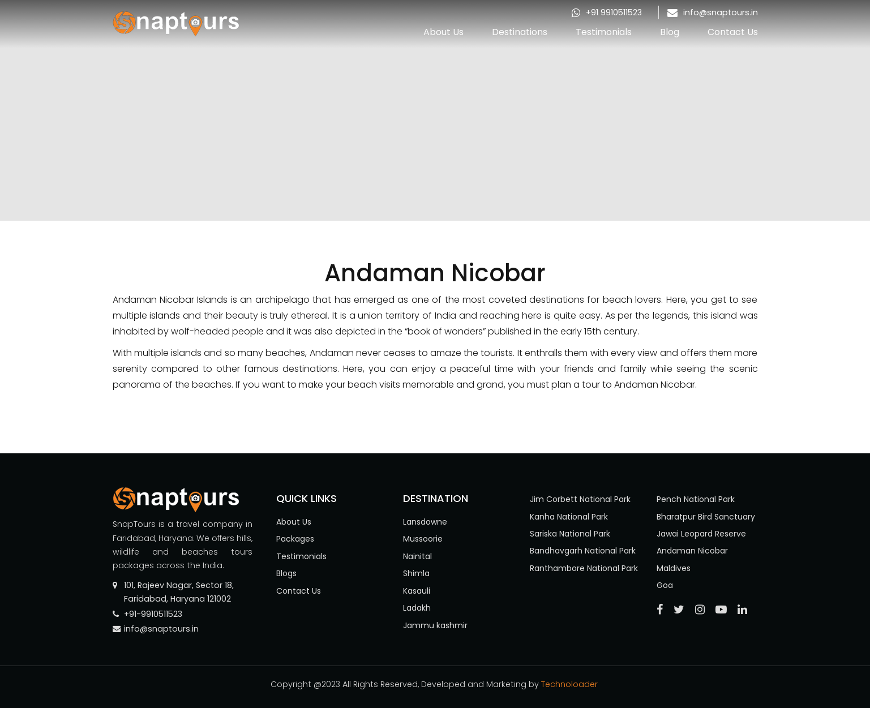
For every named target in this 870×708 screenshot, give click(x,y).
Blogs (286, 573)
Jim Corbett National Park (580, 499)
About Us (443, 31)
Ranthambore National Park (584, 568)
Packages (295, 538)
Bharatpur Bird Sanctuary (706, 516)
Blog (669, 31)
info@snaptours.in (720, 12)
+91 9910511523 (614, 12)
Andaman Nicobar (692, 550)
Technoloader (570, 684)
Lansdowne (425, 521)
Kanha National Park (569, 516)
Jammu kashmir (435, 625)
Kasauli (416, 591)
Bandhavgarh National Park (583, 550)
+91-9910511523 (153, 614)
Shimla (416, 573)
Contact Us (733, 31)
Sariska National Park (570, 533)
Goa (665, 585)
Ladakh (417, 607)
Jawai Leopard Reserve (701, 533)
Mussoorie (423, 538)
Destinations (519, 31)
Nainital (417, 556)
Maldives (674, 568)
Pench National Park (696, 499)
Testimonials (604, 31)
